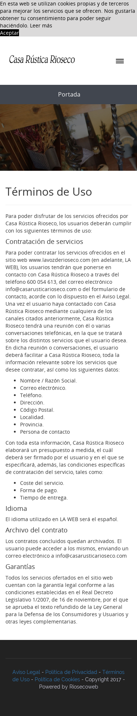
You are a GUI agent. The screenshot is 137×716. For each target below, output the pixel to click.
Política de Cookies (57, 679)
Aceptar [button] (9, 32)
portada (69, 94)
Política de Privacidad (71, 672)
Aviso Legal (26, 672)
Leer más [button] (41, 25)
